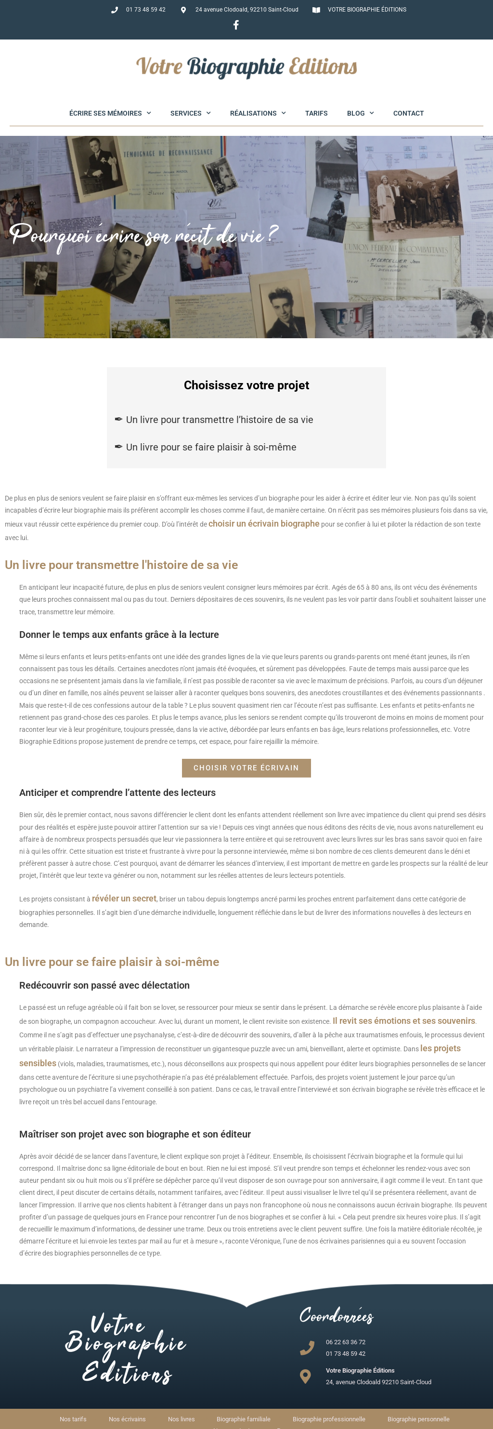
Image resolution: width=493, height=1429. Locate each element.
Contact (408, 113)
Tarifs (316, 113)
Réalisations (258, 113)
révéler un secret (117, 882)
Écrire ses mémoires (110, 113)
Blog (360, 113)
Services (190, 113)
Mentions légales (281, 1421)
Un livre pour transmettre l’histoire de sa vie (219, 419)
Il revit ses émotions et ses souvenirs (389, 1001)
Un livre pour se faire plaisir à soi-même (211, 447)
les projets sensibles (415, 1025)
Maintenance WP (364, 1421)
